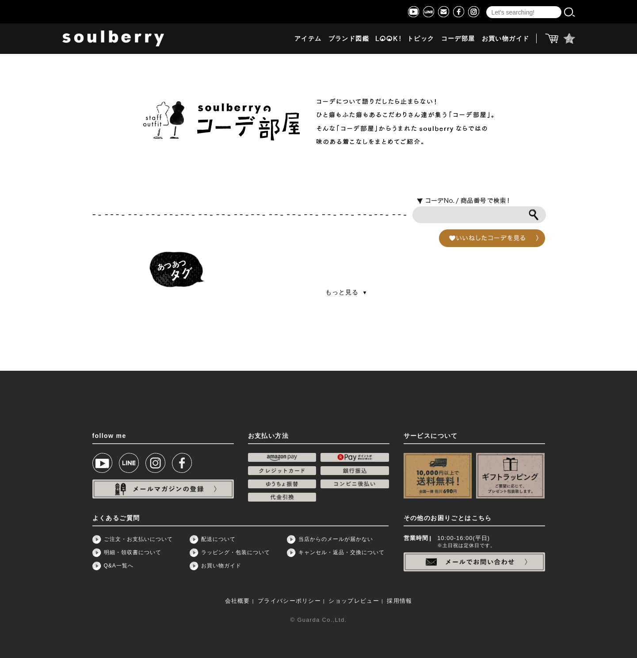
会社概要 (237, 600)
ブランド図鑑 (348, 38)
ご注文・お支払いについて (138, 539)
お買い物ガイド (506, 38)
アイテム (308, 38)
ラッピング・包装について (235, 552)
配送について (218, 539)
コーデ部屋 (458, 38)
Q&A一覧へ (119, 566)
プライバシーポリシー (289, 600)
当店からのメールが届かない (335, 539)
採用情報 (399, 600)
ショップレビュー (353, 600)
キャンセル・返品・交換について (341, 552)
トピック (421, 38)
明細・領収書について (132, 552)
